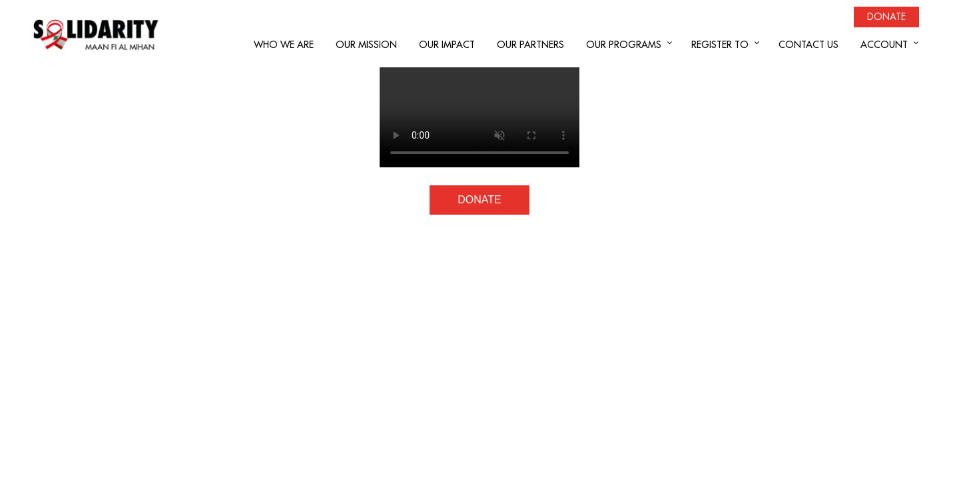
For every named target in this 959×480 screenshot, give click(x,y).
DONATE (479, 199)
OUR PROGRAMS (623, 44)
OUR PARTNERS (530, 44)
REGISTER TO (720, 44)
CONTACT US (808, 44)
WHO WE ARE (284, 44)
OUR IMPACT (447, 44)
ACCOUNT (884, 44)
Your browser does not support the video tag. (479, 117)
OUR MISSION (366, 44)
